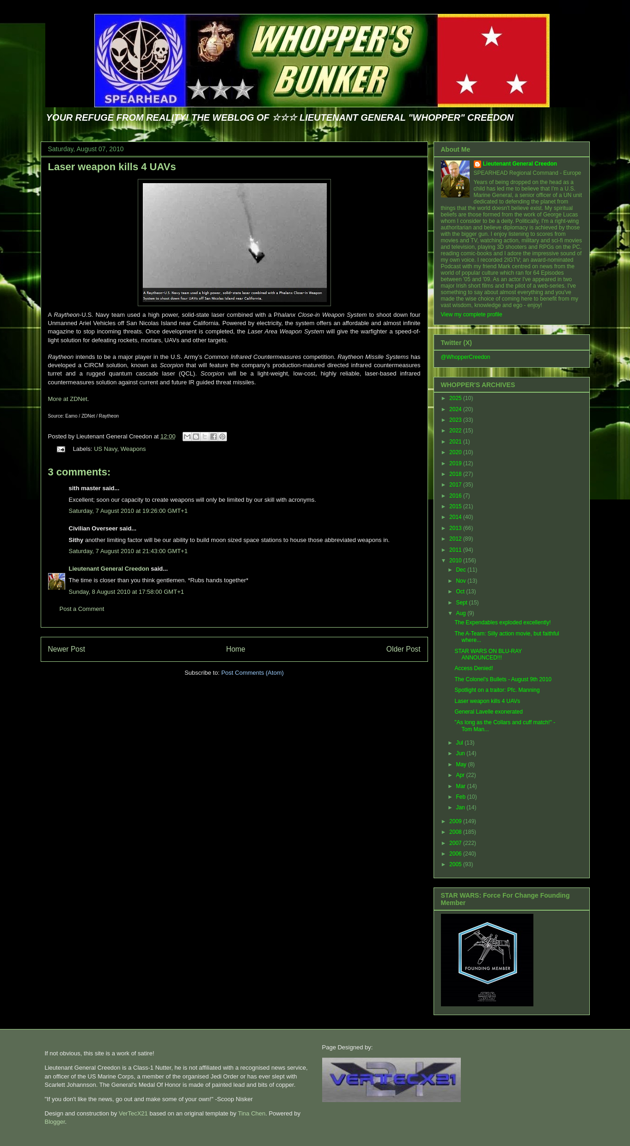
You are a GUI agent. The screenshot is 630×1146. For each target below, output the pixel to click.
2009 (456, 821)
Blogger (55, 1121)
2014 (456, 517)
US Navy (105, 448)
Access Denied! (473, 668)
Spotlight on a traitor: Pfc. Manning (496, 690)
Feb (461, 797)
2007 (456, 843)
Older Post (403, 649)
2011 (456, 550)
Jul (460, 742)
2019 (456, 463)
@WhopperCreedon (465, 357)
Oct (461, 591)
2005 (456, 864)
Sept (462, 602)
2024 (456, 409)
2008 (456, 832)
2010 (456, 560)
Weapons (133, 448)
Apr (461, 775)
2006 (456, 853)
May (462, 764)
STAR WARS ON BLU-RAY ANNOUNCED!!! (488, 654)
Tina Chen (252, 1113)
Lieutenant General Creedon (109, 568)
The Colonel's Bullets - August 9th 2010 (502, 679)
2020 (456, 452)
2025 (456, 398)
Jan (461, 807)
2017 (456, 484)
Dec (461, 570)
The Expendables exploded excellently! (502, 622)
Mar (461, 786)
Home (235, 649)
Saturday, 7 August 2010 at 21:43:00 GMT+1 (128, 551)
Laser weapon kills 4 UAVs (112, 167)
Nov (461, 581)
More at (67, 398)
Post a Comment (82, 608)
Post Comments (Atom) (252, 672)
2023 (456, 420)
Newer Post (67, 649)
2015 (456, 506)
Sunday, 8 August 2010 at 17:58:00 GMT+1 (126, 591)
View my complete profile (471, 314)
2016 (456, 496)
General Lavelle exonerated (488, 712)
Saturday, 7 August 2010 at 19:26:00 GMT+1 (128, 510)
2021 (456, 441)
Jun (461, 753)
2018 (456, 474)
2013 (456, 528)
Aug (461, 613)
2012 (456, 539)
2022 (456, 430)
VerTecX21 (133, 1113)
